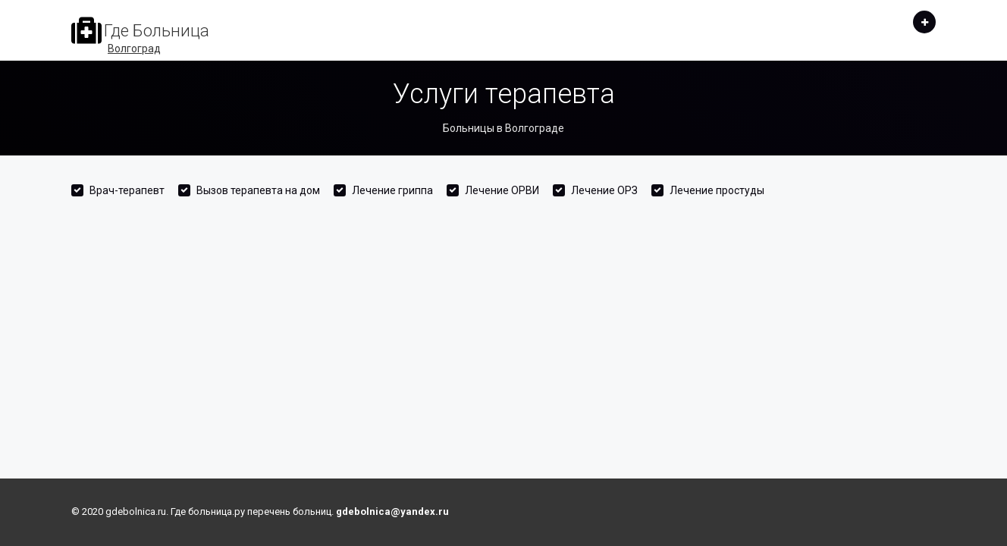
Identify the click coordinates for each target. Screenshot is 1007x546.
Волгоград (134, 48)
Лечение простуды (717, 190)
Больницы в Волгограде (503, 128)
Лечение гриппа (392, 190)
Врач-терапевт (127, 190)
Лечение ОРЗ (604, 190)
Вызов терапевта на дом (258, 190)
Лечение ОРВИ (502, 190)
